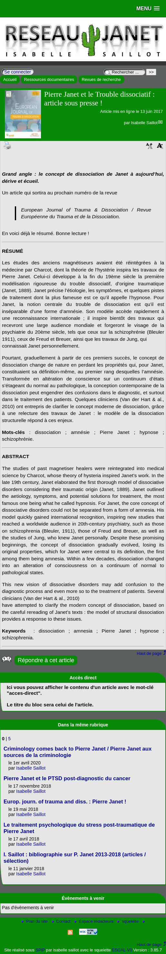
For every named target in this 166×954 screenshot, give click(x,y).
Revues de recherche (101, 79)
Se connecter (17, 71)
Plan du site (35, 921)
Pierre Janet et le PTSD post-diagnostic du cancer (67, 778)
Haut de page (149, 653)
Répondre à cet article (46, 660)
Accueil (9, 79)
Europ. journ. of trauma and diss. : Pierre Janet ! (65, 802)
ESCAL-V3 (122, 950)
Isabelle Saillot (144, 122)
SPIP (40, 950)
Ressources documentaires (49, 79)
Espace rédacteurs (94, 921)
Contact (62, 921)
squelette (128, 921)
